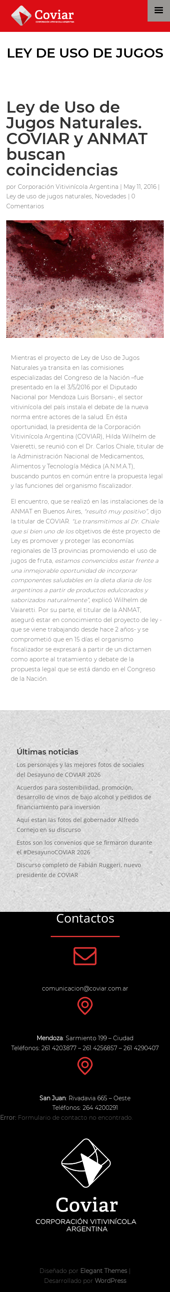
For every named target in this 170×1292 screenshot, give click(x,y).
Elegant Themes (103, 1271)
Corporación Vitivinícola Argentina (68, 186)
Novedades (110, 196)
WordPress (110, 1281)
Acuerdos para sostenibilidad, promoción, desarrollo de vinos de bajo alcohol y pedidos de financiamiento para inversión (84, 797)
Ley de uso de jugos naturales (49, 196)
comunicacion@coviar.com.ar (85, 988)
